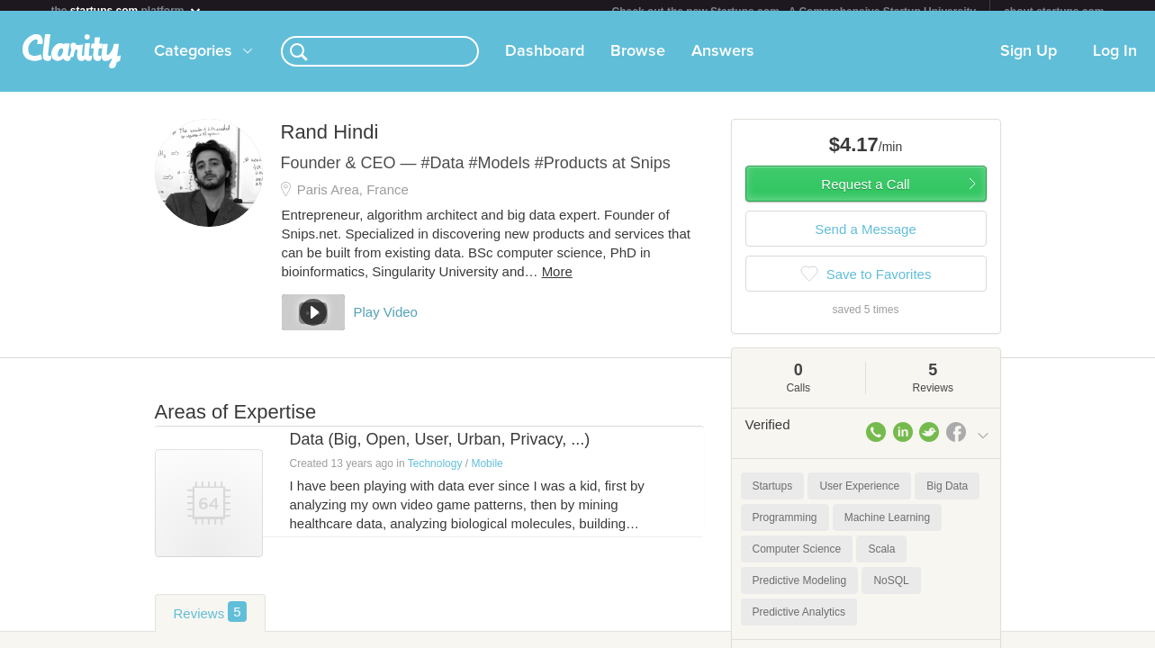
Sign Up (1028, 62)
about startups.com (1054, 11)
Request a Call (865, 194)
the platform (127, 10)
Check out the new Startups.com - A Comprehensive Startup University (794, 11)
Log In (1115, 62)
